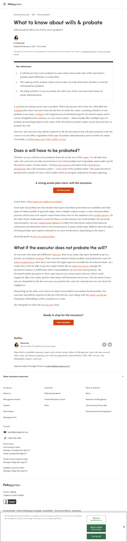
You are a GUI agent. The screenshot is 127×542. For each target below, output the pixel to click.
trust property (63, 165)
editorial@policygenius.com (58, 366)
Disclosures (76, 511)
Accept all (96, 536)
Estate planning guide (21, 14)
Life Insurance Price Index (96, 405)
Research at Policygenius (96, 399)
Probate (40, 114)
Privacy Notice (9, 511)
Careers (6, 405)
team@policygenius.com (18, 432)
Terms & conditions (62, 511)
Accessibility (48, 511)
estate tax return (80, 266)
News (88, 393)
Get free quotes (63, 190)
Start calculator (63, 322)
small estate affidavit (49, 222)
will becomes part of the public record (46, 139)
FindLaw (40, 258)
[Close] (124, 527)
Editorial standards (52, 393)
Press (46, 405)
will (17, 106)
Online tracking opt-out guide (29, 511)
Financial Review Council (54, 399)
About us (7, 393)
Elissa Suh (20, 43)
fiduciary (56, 254)
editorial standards (89, 52)
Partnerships (8, 411)
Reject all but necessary (96, 528)
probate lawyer (101, 215)
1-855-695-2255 (14, 438)
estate (86, 157)
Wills (33, 14)
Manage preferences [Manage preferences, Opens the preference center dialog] (96, 519)
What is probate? (44, 14)
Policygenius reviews (11, 399)
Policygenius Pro (10, 417)
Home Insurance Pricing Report (99, 411)
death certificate (98, 295)
